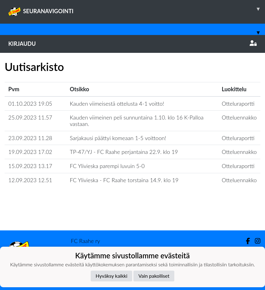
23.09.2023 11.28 (30, 138)
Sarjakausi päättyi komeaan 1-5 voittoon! (118, 138)
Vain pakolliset (153, 276)
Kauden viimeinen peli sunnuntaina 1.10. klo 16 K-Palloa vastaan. (137, 120)
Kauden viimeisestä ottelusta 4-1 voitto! (117, 103)
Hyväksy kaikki (111, 276)
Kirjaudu (132, 43)
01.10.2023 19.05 (30, 103)
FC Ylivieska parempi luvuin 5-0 (107, 166)
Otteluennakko (239, 117)
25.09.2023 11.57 (30, 117)
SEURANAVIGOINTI (136, 9)
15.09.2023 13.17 (30, 166)
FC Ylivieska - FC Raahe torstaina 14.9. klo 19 (124, 180)
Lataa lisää (132, 217)
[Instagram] (255, 241)
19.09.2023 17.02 (30, 151)
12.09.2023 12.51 (30, 180)
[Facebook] (245, 241)
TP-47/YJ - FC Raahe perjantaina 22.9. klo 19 (124, 151)
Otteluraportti (238, 103)
